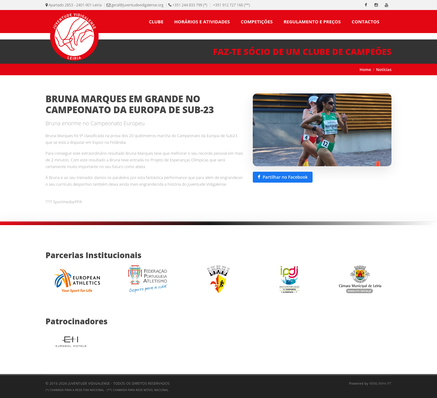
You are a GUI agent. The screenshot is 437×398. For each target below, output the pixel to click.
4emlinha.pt (380, 383)
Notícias (383, 69)
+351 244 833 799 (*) (187, 5)
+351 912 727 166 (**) (231, 5)
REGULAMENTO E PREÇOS (311, 22)
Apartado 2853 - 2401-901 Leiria (74, 5)
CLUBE (156, 22)
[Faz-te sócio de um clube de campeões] (218, 51)
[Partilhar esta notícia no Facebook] (283, 177)
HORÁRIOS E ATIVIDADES (202, 22)
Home (365, 69)
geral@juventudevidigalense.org (135, 5)
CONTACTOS (365, 22)
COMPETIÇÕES (257, 22)
